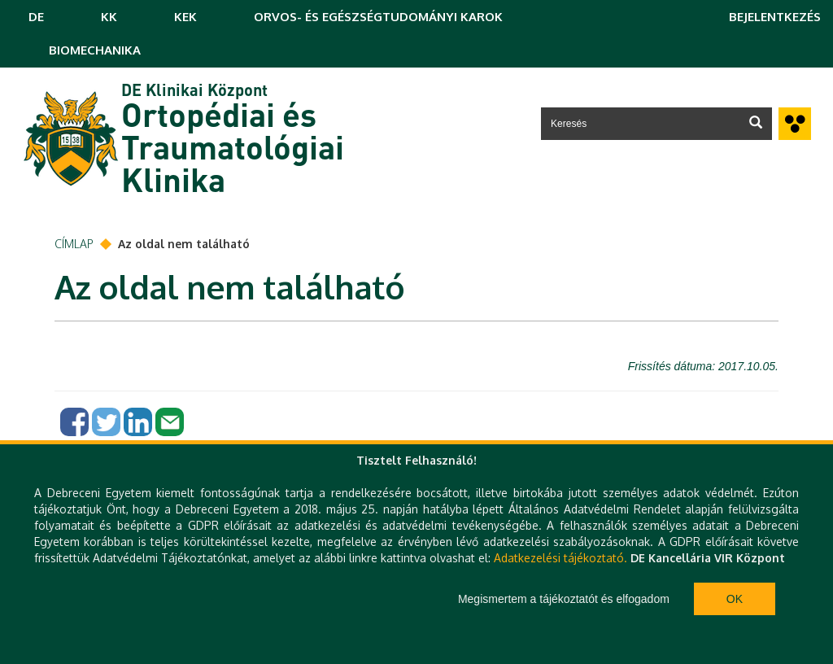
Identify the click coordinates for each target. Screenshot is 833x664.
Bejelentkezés (775, 16)
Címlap (74, 244)
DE (36, 16)
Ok (734, 598)
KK (109, 16)
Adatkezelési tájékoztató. (560, 558)
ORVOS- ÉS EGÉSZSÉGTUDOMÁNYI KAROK (378, 16)
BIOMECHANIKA (95, 50)
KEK (185, 16)
